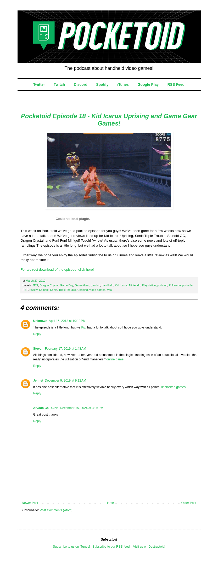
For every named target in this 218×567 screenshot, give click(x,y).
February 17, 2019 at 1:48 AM (65, 348)
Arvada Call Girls (46, 408)
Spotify (102, 84)
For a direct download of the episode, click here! (57, 269)
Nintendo (134, 285)
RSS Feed (176, 84)
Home (109, 503)
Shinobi (43, 289)
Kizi (83, 327)
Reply (37, 334)
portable (187, 285)
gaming (95, 285)
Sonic (53, 289)
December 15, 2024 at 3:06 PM (81, 408)
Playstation (149, 285)
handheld (107, 285)
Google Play (148, 84)
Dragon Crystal (49, 285)
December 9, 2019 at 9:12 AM (65, 380)
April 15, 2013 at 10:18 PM (67, 321)
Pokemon (175, 285)
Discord (80, 84)
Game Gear (82, 285)
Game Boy (66, 285)
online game (115, 359)
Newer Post (30, 503)
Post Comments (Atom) (56, 510)
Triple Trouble (67, 289)
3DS (35, 285)
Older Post (188, 503)
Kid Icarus (121, 285)
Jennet (38, 380)
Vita (109, 289)
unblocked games (173, 387)
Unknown (40, 321)
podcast (162, 285)
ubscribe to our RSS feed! (112, 546)
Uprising (82, 289)
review (34, 289)
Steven (38, 348)
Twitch (59, 84)
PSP (25, 289)
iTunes (123, 84)
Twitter (39, 84)
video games (97, 289)
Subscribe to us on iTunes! (71, 546)
